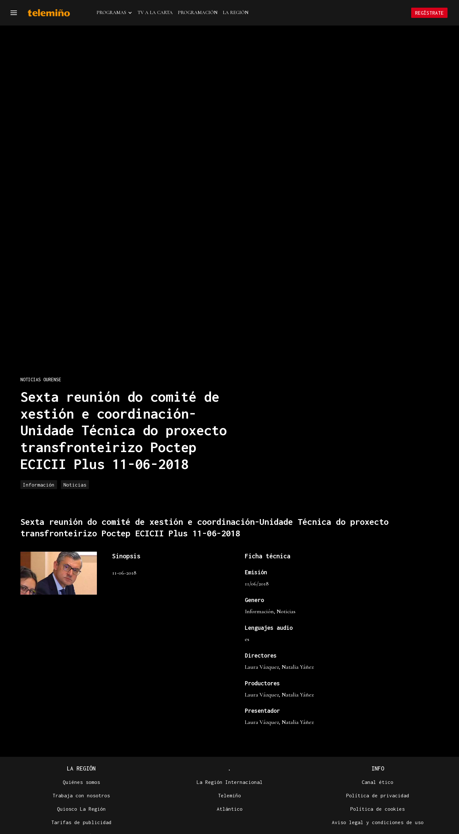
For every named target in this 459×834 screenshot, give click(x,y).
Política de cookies (377, 809)
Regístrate (429, 13)
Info (377, 768)
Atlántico (230, 809)
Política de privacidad (377, 795)
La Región (236, 12)
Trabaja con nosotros (81, 795)
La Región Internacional (230, 782)
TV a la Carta (155, 12)
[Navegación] (13, 13)
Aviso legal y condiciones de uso (378, 822)
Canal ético (377, 782)
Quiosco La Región (81, 809)
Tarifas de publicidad (81, 822)
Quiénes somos (81, 782)
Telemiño (229, 795)
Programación (198, 12)
